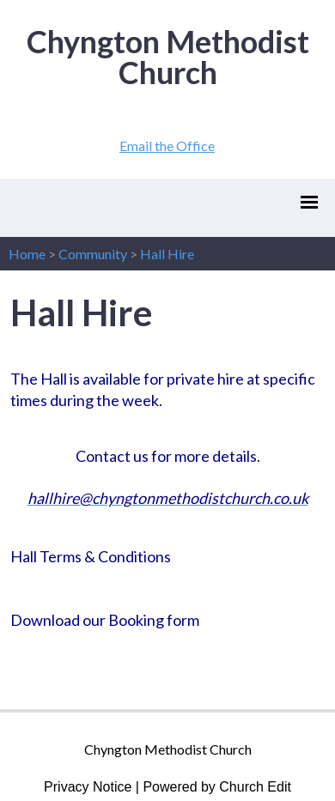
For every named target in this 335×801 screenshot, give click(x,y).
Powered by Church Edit (217, 787)
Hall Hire (167, 254)
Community (92, 254)
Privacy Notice (87, 787)
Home (27, 254)
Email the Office (167, 145)
